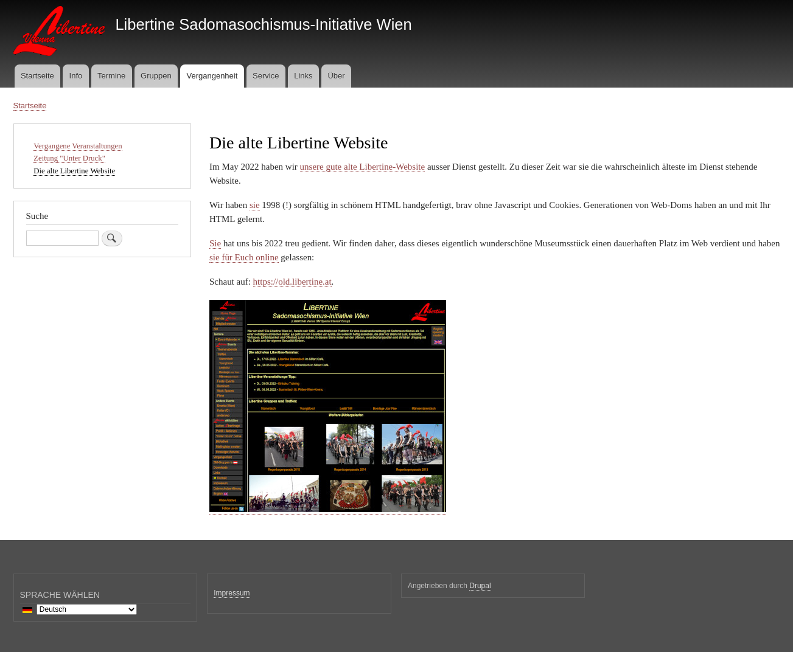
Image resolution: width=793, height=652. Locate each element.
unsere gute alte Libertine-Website (362, 167)
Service (266, 75)
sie (255, 205)
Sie (215, 243)
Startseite (37, 75)
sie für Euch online (244, 257)
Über (335, 75)
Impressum (232, 593)
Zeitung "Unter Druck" (69, 158)
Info (76, 75)
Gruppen (156, 75)
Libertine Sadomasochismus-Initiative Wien (263, 24)
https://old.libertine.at (292, 281)
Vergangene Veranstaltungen (77, 146)
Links (303, 75)
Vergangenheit (211, 75)
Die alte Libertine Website (74, 171)
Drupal (480, 585)
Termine (111, 75)
